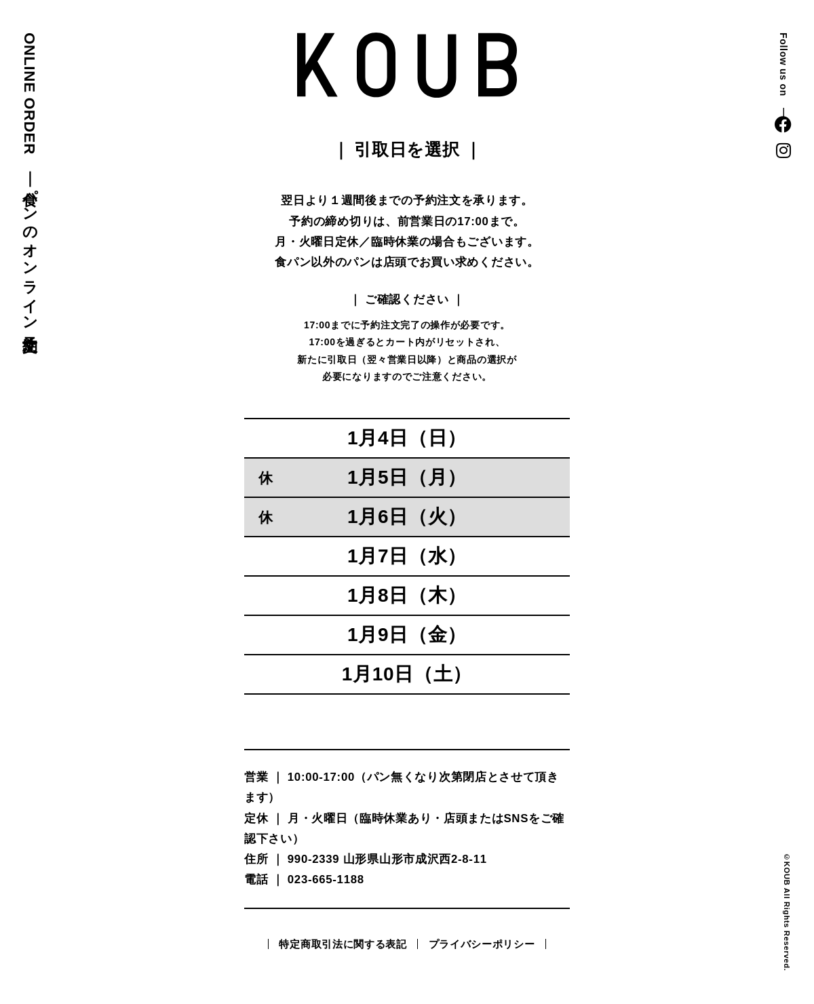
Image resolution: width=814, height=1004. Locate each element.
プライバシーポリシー (482, 944)
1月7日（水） (407, 555)
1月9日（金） (407, 634)
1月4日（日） (407, 437)
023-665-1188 (326, 879)
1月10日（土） (407, 673)
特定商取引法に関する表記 (342, 944)
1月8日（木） (407, 595)
